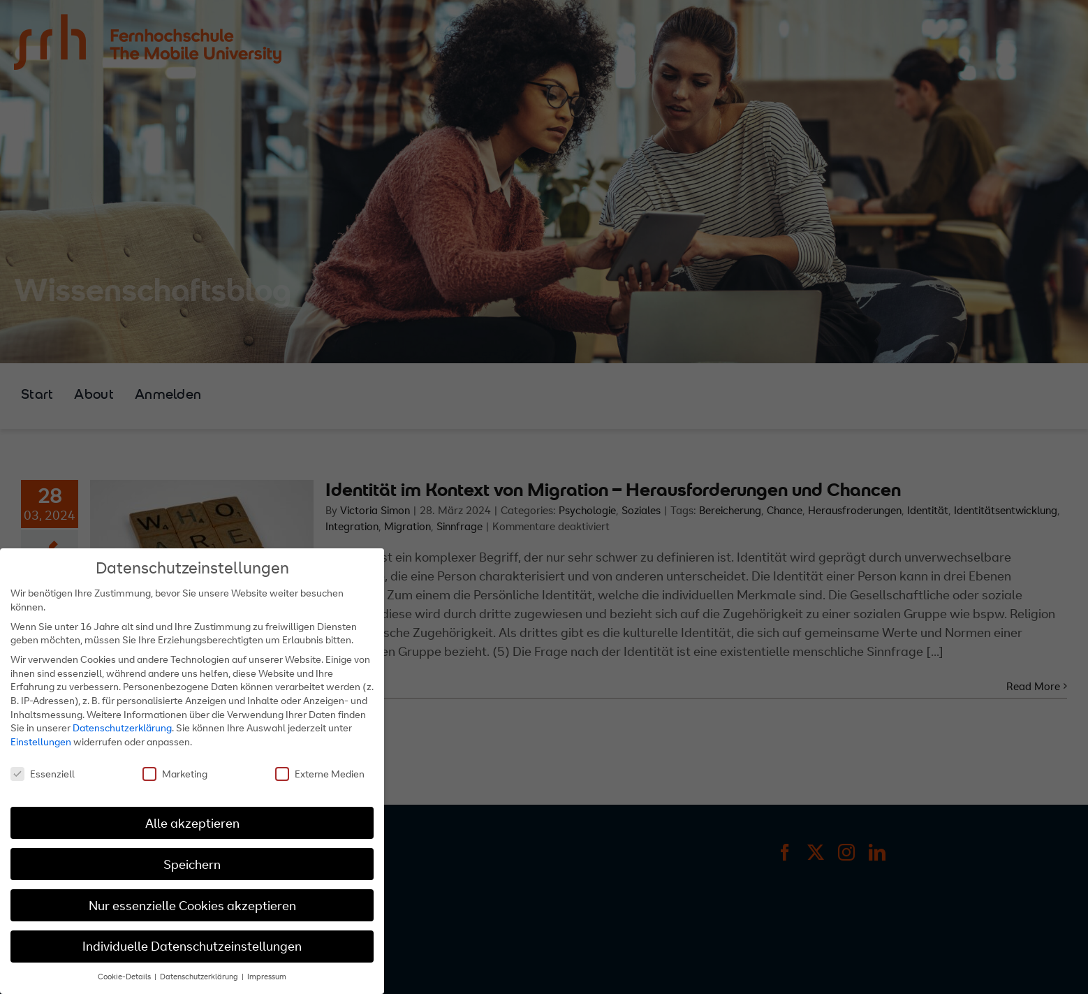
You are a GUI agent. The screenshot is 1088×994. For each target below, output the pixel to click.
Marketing (174, 773)
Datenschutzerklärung (122, 727)
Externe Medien (320, 773)
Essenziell (42, 773)
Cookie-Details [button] (125, 976)
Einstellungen (40, 741)
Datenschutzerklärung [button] (200, 976)
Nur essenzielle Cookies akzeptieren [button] (192, 906)
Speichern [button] (192, 864)
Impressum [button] (266, 976)
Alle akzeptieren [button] (192, 823)
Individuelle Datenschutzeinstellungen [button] (192, 946)
